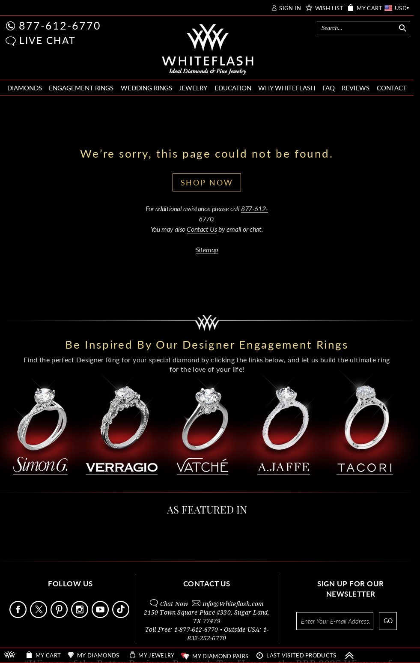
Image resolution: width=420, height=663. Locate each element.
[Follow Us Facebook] (18, 615)
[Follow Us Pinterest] (60, 615)
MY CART (369, 8)
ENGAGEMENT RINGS (81, 88)
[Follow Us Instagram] (80, 615)
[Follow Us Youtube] (101, 615)
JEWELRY (193, 88)
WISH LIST (329, 8)
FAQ (328, 88)
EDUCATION (232, 88)
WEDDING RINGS (146, 88)
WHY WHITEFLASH (286, 88)
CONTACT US (206, 583)
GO (388, 620)
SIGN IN (290, 8)
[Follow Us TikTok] (121, 615)
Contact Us (202, 229)
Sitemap (207, 249)
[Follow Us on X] (39, 615)
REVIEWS (355, 88)
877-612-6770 (60, 25)
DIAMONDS (24, 88)
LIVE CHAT (47, 40)
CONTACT (392, 88)
